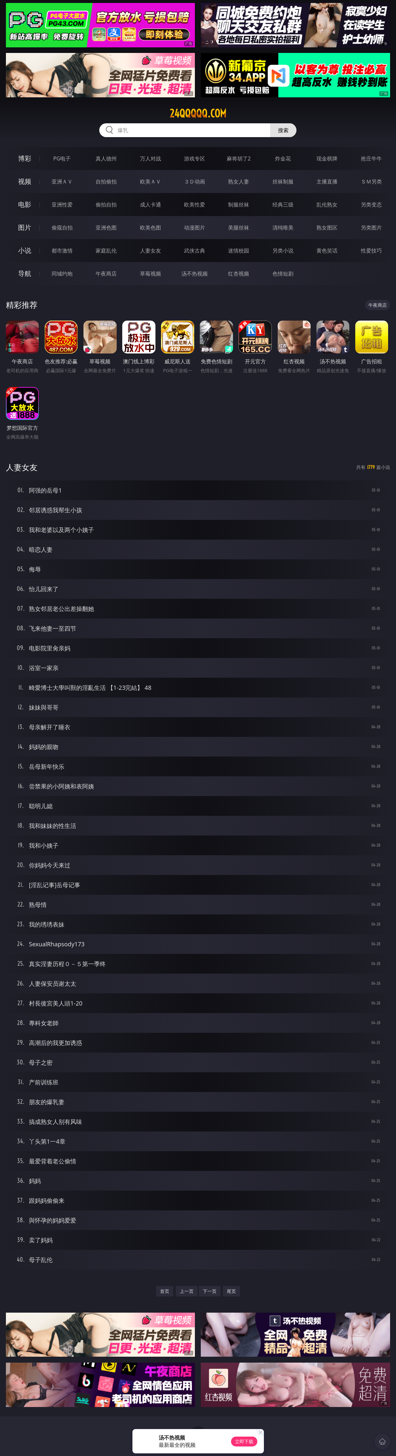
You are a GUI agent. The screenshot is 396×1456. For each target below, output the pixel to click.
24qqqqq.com (198, 113)
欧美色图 (150, 227)
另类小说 (282, 250)
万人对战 (150, 158)
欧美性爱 (194, 204)
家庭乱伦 (106, 250)
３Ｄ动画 (194, 181)
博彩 (24, 158)
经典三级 (282, 204)
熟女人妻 (238, 181)
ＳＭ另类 (371, 181)
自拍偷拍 (106, 181)
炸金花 (283, 158)
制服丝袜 (238, 204)
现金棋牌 (327, 158)
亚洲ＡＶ (62, 181)
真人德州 (106, 158)
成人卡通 (150, 204)
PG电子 (62, 158)
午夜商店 (106, 273)
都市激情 (62, 250)
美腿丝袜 (238, 227)
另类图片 (371, 227)
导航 (24, 273)
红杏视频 (238, 273)
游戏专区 (194, 158)
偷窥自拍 (62, 227)
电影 (24, 204)
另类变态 (371, 204)
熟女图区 (327, 227)
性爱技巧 (371, 250)
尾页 (231, 1291)
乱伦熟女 (327, 204)
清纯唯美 (282, 227)
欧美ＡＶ (150, 181)
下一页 (210, 1291)
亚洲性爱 (62, 204)
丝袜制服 (282, 181)
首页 (164, 1291)
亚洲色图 (106, 227)
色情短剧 (282, 273)
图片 (24, 227)
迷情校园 (238, 250)
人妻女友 (150, 250)
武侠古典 (194, 250)
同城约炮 (62, 273)
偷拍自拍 (106, 204)
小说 (24, 250)
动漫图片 (194, 227)
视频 (24, 181)
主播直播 (327, 181)
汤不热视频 (194, 273)
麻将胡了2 (239, 158)
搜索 (283, 130)
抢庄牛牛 (371, 158)
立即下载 (244, 1441)
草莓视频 (150, 273)
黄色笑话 (327, 250)
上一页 (187, 1291)
